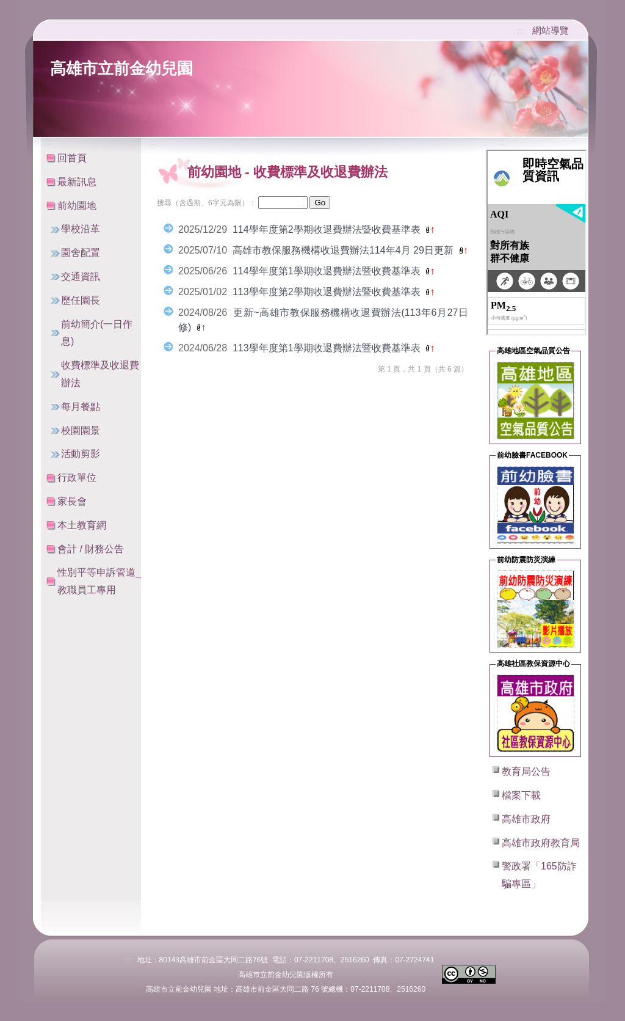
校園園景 (80, 430)
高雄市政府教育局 (541, 843)
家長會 (72, 501)
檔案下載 (521, 795)
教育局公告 (526, 771)
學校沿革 (80, 229)
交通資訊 (80, 276)
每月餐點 (80, 406)
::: (521, 31)
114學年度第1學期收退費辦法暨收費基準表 (328, 271)
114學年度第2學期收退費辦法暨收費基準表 (328, 229)
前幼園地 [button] (76, 205)
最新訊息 (76, 182)
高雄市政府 (526, 819)
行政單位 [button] (76, 477)
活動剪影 (80, 453)
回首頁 (72, 158)
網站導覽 (550, 30)
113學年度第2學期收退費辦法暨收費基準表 (328, 292)
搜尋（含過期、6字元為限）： (206, 203)
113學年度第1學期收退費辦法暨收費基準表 (328, 348)
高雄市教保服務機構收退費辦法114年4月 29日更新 (344, 250)
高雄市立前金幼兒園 (121, 68)
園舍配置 (80, 252)
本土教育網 (81, 525)
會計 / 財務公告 (90, 549)
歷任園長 (80, 300)
